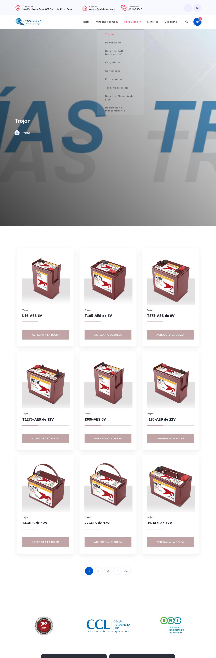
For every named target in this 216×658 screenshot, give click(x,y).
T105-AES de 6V (98, 316)
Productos (132, 21)
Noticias (152, 21)
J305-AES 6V (95, 419)
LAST (127, 570)
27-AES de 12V (97, 523)
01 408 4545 (135, 9)
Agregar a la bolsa (46, 334)
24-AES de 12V (34, 523)
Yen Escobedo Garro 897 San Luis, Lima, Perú (47, 9)
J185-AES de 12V (161, 419)
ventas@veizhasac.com (102, 9)
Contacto (171, 21)
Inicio (86, 21)
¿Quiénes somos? (107, 21)
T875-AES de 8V (160, 316)
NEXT (117, 571)
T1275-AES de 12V (38, 419)
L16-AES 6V (32, 316)
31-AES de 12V (159, 523)
